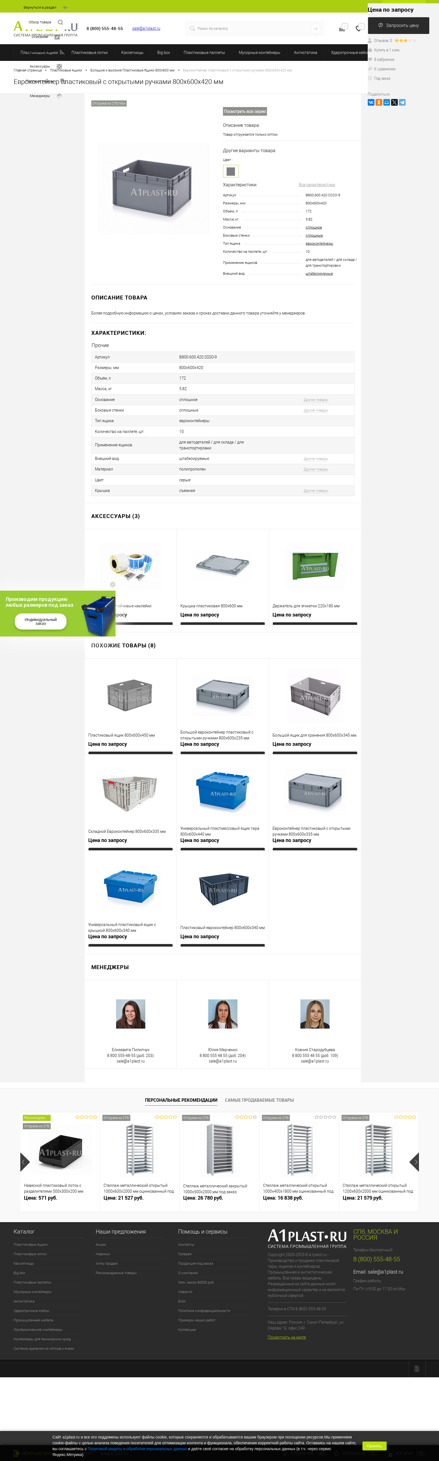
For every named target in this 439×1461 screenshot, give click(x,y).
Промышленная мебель (33, 1304)
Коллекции (187, 1314)
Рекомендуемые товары (116, 1257)
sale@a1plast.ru (146, 28)
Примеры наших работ (196, 1304)
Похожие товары (45, 81)
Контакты (186, 1229)
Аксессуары (46, 66)
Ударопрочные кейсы (350, 52)
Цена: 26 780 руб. (203, 1182)
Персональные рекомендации (181, 1085)
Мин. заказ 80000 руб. (196, 1267)
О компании (188, 1257)
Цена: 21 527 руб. (124, 1182)
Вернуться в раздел (46, 7)
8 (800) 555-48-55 (376, 1244)
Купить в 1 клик (384, 50)
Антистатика (305, 52)
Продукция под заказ (195, 1248)
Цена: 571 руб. (40, 1182)
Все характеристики (317, 184)
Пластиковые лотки (90, 52)
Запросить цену (398, 25)
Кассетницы (132, 52)
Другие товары (316, 394)
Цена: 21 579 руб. (363, 1182)
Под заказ (379, 78)
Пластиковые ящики (31, 1229)
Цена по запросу (107, 599)
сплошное (314, 227)
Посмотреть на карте (287, 1321)
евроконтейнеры (319, 243)
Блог (182, 1286)
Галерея (185, 1238)
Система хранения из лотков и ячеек (44, 1333)
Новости (185, 1276)
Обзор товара (46, 22)
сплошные (314, 235)
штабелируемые (319, 273)
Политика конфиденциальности (204, 1295)
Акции (101, 1229)
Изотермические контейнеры (38, 1314)
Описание (46, 37)
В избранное (381, 59)
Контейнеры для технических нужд (42, 1323)
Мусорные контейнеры (259, 52)
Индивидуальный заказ (40, 621)
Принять (374, 1446)
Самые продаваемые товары (259, 1085)
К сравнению (382, 68)
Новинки (103, 1238)
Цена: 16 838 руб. (283, 1182)
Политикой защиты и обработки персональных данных (137, 1449)
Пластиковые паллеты (204, 52)
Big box (163, 52)
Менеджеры (46, 96)
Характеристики (45, 52)
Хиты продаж (107, 1248)
